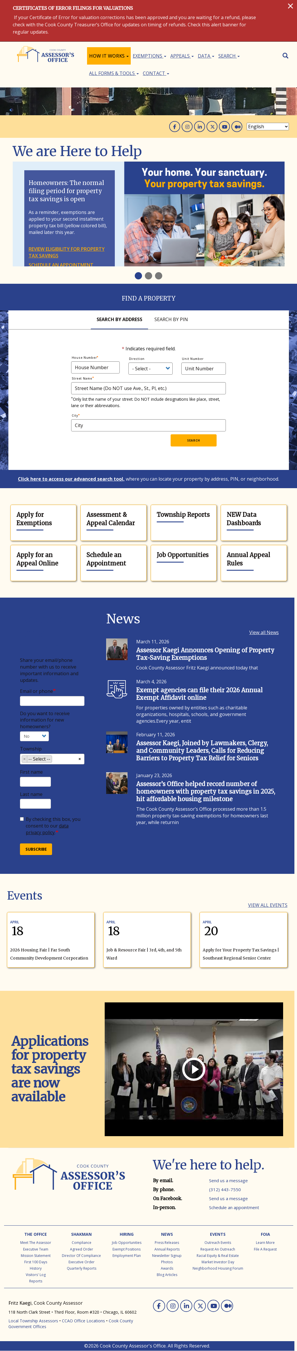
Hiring (127, 1234)
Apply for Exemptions (34, 519)
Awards (167, 1268)
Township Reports (183, 514)
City (75, 415)
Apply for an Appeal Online (37, 559)
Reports (35, 1281)
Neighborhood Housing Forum (218, 1268)
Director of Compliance (81, 1255)
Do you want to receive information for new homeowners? (45, 720)
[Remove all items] (79, 758)
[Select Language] (268, 126)
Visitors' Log (36, 1274)
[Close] (290, 6)
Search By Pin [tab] (171, 319)
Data (206, 56)
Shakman (81, 1234)
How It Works (109, 56)
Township (31, 749)
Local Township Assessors (33, 1320)
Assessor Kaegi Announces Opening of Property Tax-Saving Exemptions (205, 654)
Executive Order (82, 1262)
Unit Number (192, 359)
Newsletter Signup (167, 1255)
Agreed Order (81, 1249)
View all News (264, 632)
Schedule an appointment (61, 265)
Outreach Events (217, 1242)
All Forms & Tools (114, 73)
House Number (84, 358)
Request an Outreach (217, 1249)
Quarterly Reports (81, 1268)
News (167, 1234)
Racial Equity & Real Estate (218, 1255)
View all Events (267, 905)
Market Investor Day (218, 1262)
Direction (137, 359)
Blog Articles (167, 1274)
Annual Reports (167, 1249)
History (36, 1268)
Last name (31, 794)
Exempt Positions (126, 1249)
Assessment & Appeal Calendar (110, 519)
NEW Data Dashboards (244, 519)
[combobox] (52, 759)
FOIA (265, 1234)
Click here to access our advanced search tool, (71, 479)
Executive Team (35, 1249)
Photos (167, 1262)
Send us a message (228, 1180)
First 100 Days (35, 1262)
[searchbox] (55, 760)
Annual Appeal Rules (248, 559)
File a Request (265, 1249)
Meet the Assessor (35, 1242)
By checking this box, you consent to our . (50, 826)
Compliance (81, 1242)
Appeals (182, 56)
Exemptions (149, 56)
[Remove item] (24, 759)
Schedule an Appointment (106, 559)
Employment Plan (126, 1255)
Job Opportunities (183, 555)
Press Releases (167, 1242)
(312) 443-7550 (225, 1189)
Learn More (265, 1242)
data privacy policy (47, 829)
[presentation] (127, 445)
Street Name (82, 378)
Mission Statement (36, 1255)
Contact (156, 73)
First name (31, 772)
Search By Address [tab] (119, 319)
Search (229, 56)
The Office (35, 1234)
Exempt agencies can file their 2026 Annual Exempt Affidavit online (199, 694)
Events (218, 1234)
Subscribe (36, 849)
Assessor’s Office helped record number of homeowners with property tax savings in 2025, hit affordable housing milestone (205, 791)
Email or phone (36, 691)
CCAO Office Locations (83, 1320)
